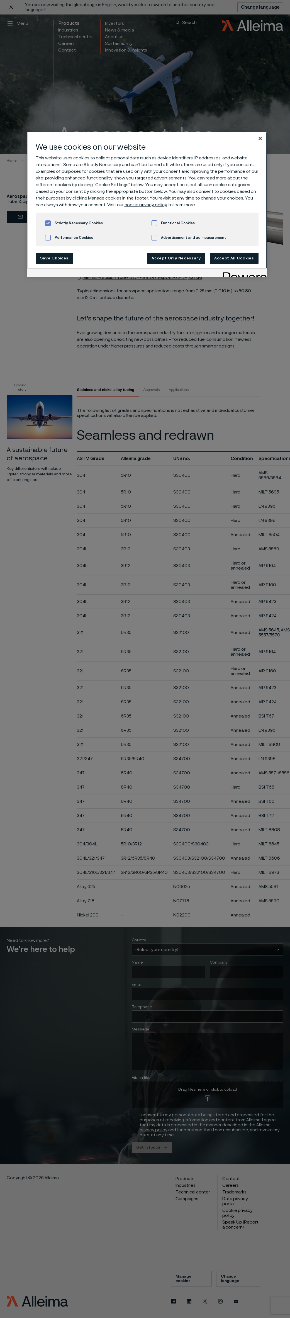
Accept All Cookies (234, 258)
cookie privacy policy (146, 205)
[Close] (260, 138)
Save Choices (54, 258)
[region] (147, 204)
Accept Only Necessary (176, 258)
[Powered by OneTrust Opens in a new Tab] (243, 273)
